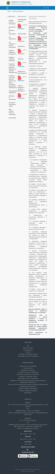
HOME (9, 11)
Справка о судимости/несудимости (12, 52)
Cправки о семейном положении (12, 59)
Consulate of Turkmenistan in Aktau (12, 104)
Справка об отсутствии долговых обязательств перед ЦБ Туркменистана (13, 68)
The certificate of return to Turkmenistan (12, 45)
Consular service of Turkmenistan (12, 22)
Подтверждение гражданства (13, 91)
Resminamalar (12, 117)
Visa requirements (12, 37)
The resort (28, 352)
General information (28, 348)
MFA (28, 345)
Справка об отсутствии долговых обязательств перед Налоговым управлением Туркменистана (13, 81)
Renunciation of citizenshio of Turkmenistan (12, 30)
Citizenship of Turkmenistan (12, 97)
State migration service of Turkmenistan (12, 112)
